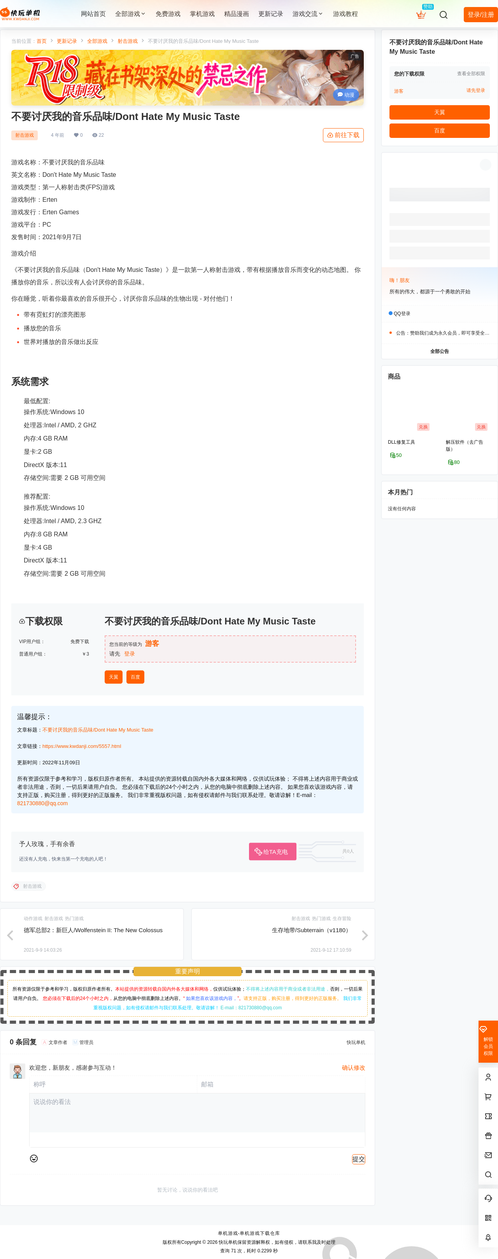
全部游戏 (130, 14)
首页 (42, 41)
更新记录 (67, 41)
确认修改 (353, 1067)
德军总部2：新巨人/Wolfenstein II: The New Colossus (93, 930)
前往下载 (343, 135)
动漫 (346, 95)
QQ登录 (402, 313)
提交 (358, 1159)
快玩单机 (227, 1242)
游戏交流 (308, 14)
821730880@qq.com (42, 803)
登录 (129, 654)
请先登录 (475, 90)
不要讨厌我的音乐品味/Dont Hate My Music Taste (97, 730)
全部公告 (439, 351)
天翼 (113, 677)
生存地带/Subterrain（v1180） (311, 930)
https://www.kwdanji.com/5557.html (81, 746)
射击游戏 (127, 41)
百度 (135, 677)
